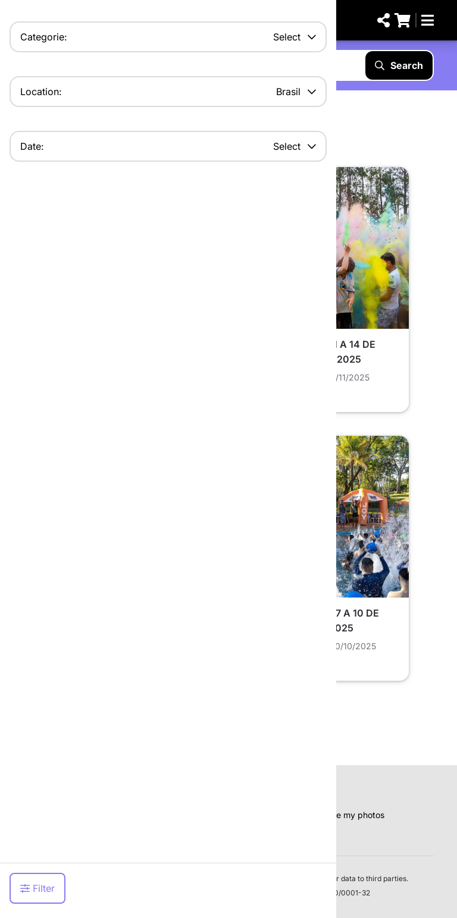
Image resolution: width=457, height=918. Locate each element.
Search (399, 65)
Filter (37, 888)
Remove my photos (346, 815)
